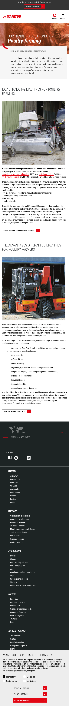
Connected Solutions (18, 612)
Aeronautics (14, 489)
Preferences (11, 681)
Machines (12, 511)
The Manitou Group (17, 631)
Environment (15, 492)
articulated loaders (46, 174)
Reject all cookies (30, 688)
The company (15, 636)
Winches (13, 582)
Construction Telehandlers (20, 516)
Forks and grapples (17, 566)
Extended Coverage (17, 602)
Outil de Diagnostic (17, 615)
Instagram (18, 457)
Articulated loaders (17, 526)
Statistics (31, 677)
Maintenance (15, 606)
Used (12, 622)
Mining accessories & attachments (23, 585)
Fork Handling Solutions (19, 562)
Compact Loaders (17, 539)
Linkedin (30, 457)
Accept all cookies (30, 700)
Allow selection (30, 694)
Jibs (11, 569)
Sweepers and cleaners (19, 579)
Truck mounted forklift (18, 532)
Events (12, 649)
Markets (12, 471)
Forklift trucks (15, 536)
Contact (13, 639)
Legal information (17, 642)
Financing (14, 599)
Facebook (8, 457)
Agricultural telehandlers (19, 519)
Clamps (13, 559)
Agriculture (14, 476)
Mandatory (11, 677)
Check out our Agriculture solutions (22, 230)
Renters (13, 499)
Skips (12, 575)
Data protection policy (18, 645)
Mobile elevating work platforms (22, 529)
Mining (12, 502)
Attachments (14, 551)
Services (12, 594)
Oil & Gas (13, 486)
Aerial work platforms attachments (23, 572)
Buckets (13, 556)
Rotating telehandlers (18, 522)
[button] (63, 16)
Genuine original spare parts (20, 609)
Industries (14, 482)
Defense (13, 496)
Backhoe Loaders (16, 542)
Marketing (31, 681)
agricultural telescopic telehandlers (15, 174)
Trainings (13, 619)
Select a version (35, 6)
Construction (15, 479)
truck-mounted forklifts (10, 177)
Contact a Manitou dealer (17, 411)
